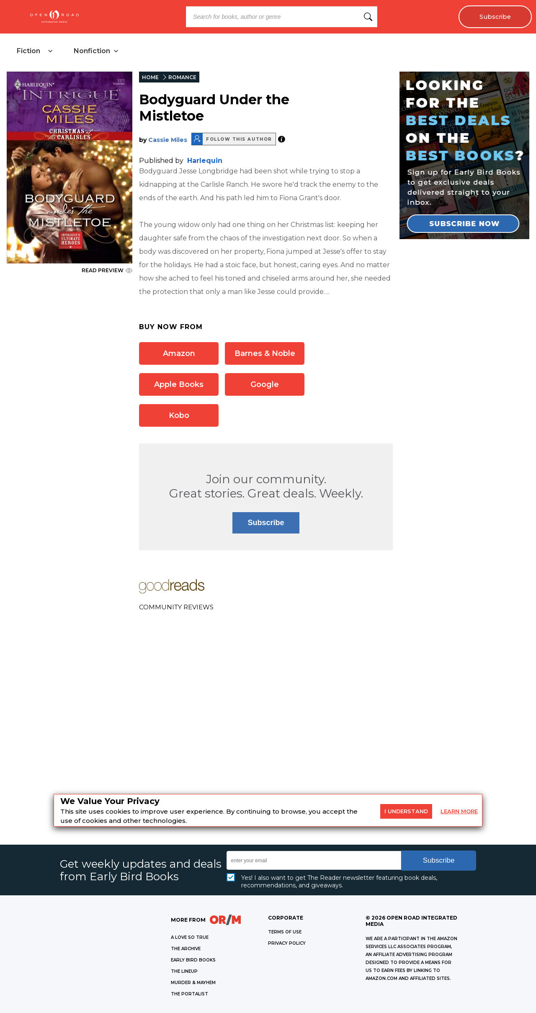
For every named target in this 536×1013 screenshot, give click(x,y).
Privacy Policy (287, 943)
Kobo (179, 415)
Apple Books (179, 384)
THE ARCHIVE (186, 948)
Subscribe (495, 17)
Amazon (179, 353)
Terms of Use (285, 932)
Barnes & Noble (264, 353)
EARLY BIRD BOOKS (193, 960)
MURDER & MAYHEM (193, 982)
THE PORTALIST (189, 994)
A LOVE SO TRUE (190, 937)
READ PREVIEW (107, 270)
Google (264, 384)
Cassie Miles (167, 140)
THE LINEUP (184, 971)
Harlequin (204, 161)
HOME (150, 77)
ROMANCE (182, 77)
